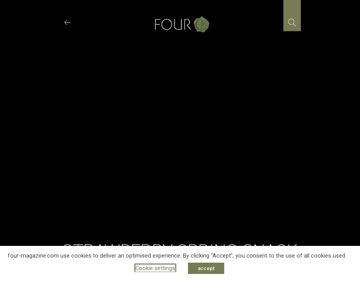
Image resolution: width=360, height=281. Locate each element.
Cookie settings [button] (155, 268)
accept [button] (206, 268)
